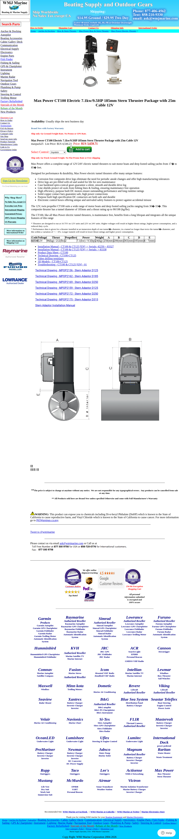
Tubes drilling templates (51, 258)
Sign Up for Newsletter (15, 180)
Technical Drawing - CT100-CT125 (57, 255)
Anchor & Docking (46, 31)
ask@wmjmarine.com (71, 543)
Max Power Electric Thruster (123, 31)
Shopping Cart (107, 828)
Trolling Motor (169, 823)
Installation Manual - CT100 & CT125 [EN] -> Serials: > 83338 (72, 249)
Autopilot (32, 820)
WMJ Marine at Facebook (75, 811)
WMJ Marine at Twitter (128, 811)
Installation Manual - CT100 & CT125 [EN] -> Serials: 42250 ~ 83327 (76, 246)
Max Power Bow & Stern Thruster (94, 31)
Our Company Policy (75, 828)
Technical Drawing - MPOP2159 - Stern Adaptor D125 (66, 287)
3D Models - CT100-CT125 (53, 261)
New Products (125, 826)
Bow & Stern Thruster (67, 31)
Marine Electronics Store (153, 811)
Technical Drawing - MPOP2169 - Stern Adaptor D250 (66, 282)
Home (33, 31)
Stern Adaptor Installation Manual (55, 305)
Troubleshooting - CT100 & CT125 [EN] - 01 (62, 264)
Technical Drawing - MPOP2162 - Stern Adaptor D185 (66, 276)
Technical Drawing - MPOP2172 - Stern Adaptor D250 (66, 293)
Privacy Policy (92, 828)
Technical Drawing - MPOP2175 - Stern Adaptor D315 (66, 299)
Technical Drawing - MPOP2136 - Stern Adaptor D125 (66, 270)
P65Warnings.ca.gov (47, 520)
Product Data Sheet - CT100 (53, 252)
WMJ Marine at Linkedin (102, 811)
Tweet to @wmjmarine (42, 532)
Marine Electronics (135, 817)
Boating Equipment (113, 817)
